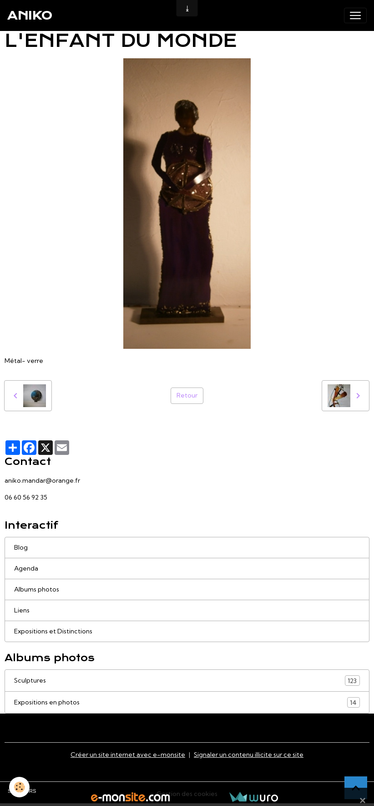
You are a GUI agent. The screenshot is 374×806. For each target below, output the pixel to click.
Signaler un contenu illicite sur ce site (248, 754)
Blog (21, 547)
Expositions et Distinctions (53, 631)
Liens (22, 610)
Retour (187, 395)
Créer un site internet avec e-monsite (128, 754)
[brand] (29, 15)
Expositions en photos (187, 702)
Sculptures (187, 680)
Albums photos (36, 589)
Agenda (26, 568)
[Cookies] (19, 787)
